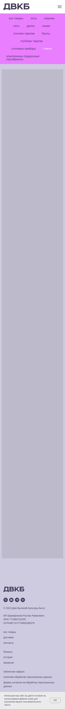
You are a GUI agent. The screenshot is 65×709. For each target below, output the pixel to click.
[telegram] (17, 600)
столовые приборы (23, 48)
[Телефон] (5, 600)
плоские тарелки (24, 33)
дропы (31, 25)
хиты (34, 18)
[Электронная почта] (11, 600)
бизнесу (7, 651)
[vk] (23, 600)
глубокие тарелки (31, 41)
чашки (46, 25)
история (7, 657)
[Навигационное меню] (60, 7)
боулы (46, 33)
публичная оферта (13, 671)
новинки (49, 18)
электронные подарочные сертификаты (22, 58)
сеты (16, 25)
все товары (16, 18)
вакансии (8, 662)
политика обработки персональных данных (27, 677)
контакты (8, 642)
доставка (8, 637)
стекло (47, 48)
